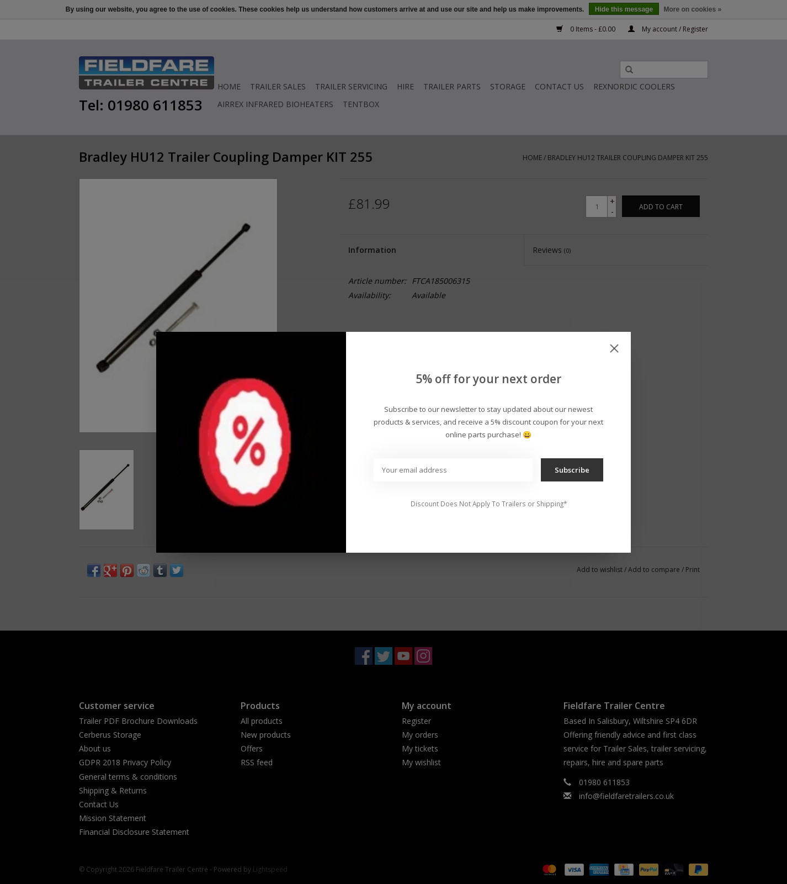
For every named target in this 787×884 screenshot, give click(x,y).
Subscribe (572, 470)
